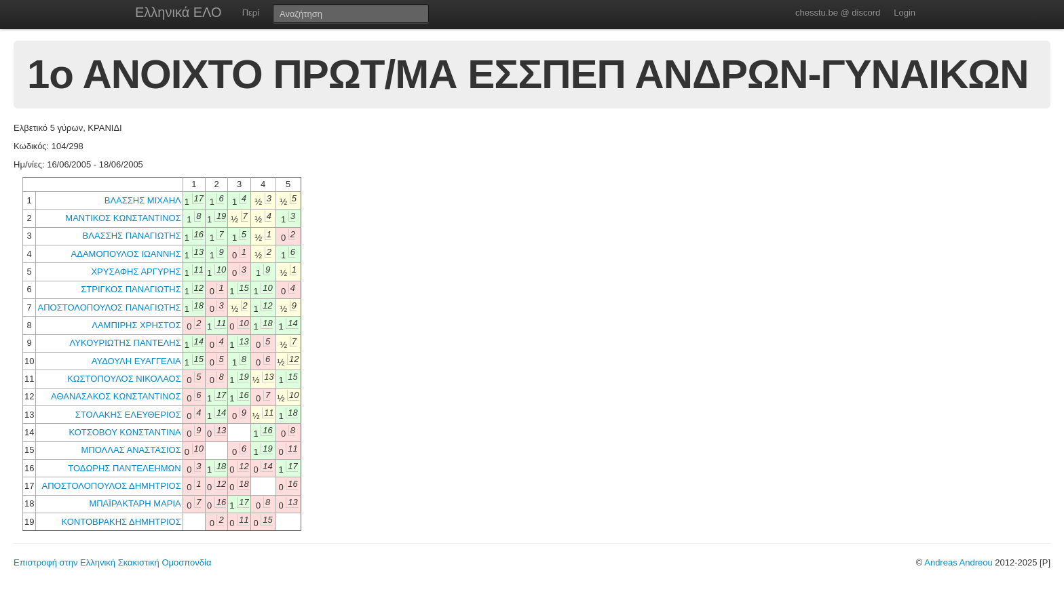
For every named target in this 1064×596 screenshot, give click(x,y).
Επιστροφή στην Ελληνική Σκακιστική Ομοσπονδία (112, 562)
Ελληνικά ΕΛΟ (178, 12)
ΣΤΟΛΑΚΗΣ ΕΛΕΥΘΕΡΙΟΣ (128, 415)
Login (904, 12)
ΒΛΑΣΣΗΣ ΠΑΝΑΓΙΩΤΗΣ (132, 236)
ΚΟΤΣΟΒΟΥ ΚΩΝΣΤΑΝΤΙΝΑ (124, 432)
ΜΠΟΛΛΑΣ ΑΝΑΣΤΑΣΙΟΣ (130, 450)
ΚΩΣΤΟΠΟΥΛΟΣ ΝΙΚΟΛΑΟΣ (124, 379)
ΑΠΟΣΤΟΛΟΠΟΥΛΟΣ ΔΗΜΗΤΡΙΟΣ (111, 486)
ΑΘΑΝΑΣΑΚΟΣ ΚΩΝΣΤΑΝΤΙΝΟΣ (116, 396)
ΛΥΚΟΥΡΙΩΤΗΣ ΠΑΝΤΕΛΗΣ (125, 343)
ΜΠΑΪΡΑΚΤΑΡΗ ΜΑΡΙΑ (134, 503)
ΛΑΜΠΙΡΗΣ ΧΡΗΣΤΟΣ (136, 325)
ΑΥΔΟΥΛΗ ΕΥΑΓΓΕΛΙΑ (136, 361)
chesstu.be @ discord (837, 12)
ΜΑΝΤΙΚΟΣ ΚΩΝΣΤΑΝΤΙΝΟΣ (122, 218)
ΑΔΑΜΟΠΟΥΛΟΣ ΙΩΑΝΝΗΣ (126, 254)
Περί (250, 12)
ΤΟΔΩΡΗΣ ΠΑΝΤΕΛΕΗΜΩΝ (124, 468)
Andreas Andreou (958, 562)
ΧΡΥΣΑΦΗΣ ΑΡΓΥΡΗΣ (135, 271)
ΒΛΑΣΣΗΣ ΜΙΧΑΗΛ (142, 200)
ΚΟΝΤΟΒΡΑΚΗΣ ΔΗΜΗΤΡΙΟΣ (120, 522)
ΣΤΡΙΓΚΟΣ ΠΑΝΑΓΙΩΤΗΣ (130, 289)
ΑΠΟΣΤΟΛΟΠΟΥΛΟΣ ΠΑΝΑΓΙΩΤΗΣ (108, 307)
